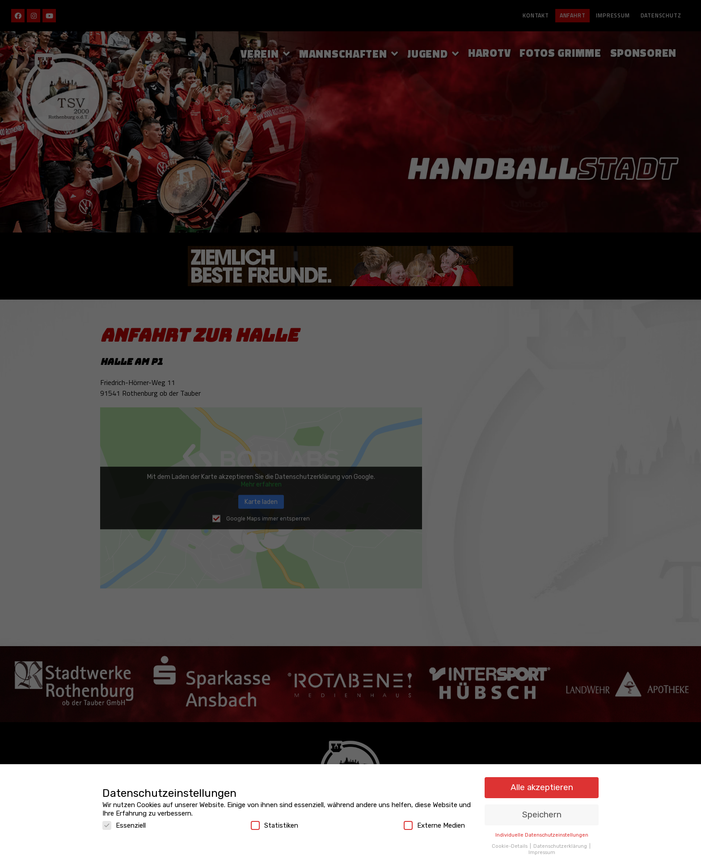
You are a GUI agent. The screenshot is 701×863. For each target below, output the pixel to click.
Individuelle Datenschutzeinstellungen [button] (541, 832)
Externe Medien (434, 823)
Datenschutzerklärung (560, 843)
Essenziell (124, 823)
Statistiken (274, 823)
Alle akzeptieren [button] (542, 785)
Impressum (541, 850)
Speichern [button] (542, 812)
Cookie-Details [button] (510, 843)
